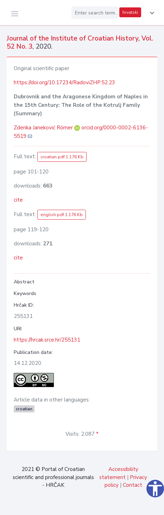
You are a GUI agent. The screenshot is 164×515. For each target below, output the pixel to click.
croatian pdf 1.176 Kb (61, 157)
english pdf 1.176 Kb (61, 214)
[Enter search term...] (94, 12)
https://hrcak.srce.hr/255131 (47, 339)
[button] (150, 13)
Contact (132, 485)
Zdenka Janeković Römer (44, 127)
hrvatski (130, 12)
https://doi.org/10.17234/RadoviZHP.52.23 (64, 82)
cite (18, 199)
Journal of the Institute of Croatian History (72, 38)
